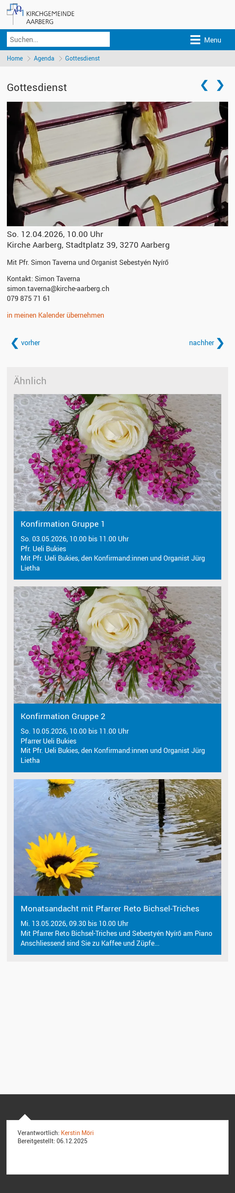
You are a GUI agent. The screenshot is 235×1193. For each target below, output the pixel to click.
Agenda (44, 58)
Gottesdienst (83, 58)
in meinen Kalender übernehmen (55, 315)
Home (15, 58)
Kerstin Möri (77, 1133)
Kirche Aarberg (88, 245)
